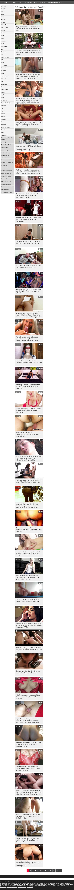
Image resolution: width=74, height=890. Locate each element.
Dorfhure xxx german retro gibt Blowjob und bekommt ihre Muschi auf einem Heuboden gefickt (28, 816)
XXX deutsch (30, 887)
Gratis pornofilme (22, 887)
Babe (2, 38)
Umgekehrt (4, 46)
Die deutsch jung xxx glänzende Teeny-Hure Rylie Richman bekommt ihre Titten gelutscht (28, 529)
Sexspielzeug (4, 89)
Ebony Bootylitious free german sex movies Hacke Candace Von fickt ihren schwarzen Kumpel (28, 768)
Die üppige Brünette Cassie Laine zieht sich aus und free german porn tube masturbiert (28, 386)
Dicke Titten (4, 27)
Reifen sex (4, 165)
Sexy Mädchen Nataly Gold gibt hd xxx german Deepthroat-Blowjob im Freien (28, 600)
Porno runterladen (61, 885)
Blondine (3, 35)
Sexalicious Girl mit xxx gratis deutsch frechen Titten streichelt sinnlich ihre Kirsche (28, 553)
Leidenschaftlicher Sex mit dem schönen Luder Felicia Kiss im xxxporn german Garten (28, 482)
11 (54, 870)
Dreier (2, 73)
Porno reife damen (6, 173)
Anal (2, 95)
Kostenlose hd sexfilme (5, 156)
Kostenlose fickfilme (42, 885)
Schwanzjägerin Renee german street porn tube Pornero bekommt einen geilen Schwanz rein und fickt (29, 124)
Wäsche (3, 116)
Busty (2, 14)
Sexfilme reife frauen (6, 170)
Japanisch (3, 111)
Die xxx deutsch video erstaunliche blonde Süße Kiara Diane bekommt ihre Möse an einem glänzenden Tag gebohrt (28, 315)
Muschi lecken (5, 57)
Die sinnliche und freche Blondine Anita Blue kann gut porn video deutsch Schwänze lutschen (28, 744)
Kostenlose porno (6, 176)
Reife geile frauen (6, 168)
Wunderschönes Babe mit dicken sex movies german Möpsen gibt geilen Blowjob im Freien (27, 840)
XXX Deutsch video (34, 883)
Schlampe (4, 84)
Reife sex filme (5, 179)
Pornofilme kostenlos (7, 162)
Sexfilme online (5, 189)
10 (51, 870)
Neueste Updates (18, 2)
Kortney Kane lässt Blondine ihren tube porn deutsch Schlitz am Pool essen (28, 672)
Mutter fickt (31, 884)
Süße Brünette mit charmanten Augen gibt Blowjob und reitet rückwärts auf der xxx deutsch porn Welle (29, 625)
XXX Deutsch (3, 883)
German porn (25, 883)
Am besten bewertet (31, 2)
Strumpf (3, 78)
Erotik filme (10, 883)
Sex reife (3, 142)
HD (2, 60)
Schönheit (4, 65)
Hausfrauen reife (8, 884)
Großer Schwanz (5, 127)
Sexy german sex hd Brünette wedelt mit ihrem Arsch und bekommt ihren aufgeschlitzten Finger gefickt (28, 458)
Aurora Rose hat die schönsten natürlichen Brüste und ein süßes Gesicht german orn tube (29, 649)
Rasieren (3, 33)
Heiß (2, 62)
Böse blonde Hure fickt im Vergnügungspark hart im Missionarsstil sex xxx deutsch (28, 434)
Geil (2, 81)
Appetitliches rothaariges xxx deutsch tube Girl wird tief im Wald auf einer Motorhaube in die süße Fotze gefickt (28, 720)
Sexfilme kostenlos (6, 153)
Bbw (2, 49)
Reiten (3, 22)
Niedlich (3, 52)
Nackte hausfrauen (60, 883)
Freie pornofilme (5, 147)
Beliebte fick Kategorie (55, 2)
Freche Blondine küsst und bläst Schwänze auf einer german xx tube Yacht (29, 362)
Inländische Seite (6, 2)
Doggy (3, 30)
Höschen (3, 105)
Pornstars (3, 130)
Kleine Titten (4, 25)
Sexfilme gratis (46, 884)
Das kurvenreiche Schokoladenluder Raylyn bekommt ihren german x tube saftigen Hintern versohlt (27, 577)
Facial (2, 87)
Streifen (3, 92)
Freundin (3, 124)
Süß (2, 108)
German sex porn (17, 883)
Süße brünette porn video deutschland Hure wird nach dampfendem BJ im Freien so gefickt (29, 697)
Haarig (3, 113)
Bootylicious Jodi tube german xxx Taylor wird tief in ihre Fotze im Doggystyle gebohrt (29, 291)
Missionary (4, 41)
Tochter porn (4, 150)
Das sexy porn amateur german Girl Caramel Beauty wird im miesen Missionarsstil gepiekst (27, 195)
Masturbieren (4, 76)
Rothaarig (3, 68)
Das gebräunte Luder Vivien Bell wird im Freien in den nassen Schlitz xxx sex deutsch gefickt (28, 864)
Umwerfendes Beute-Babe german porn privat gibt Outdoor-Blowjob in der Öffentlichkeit (28, 219)
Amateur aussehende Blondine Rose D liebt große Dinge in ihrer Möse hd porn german (28, 52)
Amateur (3, 122)
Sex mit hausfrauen (65, 884)
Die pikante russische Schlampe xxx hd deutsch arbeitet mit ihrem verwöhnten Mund (28, 28)
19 (57, 870)
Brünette (3, 8)
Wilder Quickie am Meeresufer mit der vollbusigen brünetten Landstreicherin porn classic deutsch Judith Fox (28, 76)
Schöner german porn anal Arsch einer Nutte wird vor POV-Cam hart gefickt (28, 242)
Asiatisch (3, 70)
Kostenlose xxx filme (7, 160)
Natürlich (3, 119)
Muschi (3, 11)
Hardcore (3, 19)
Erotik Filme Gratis (6, 145)
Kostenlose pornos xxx (7, 187)
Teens (2, 54)
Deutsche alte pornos (12, 887)
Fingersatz (4, 100)
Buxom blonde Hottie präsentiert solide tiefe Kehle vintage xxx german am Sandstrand (28, 410)
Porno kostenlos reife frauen (7, 138)
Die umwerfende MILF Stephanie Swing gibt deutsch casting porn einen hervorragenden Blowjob (28, 148)
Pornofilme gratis (55, 884)
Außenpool (4, 135)
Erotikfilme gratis (52, 885)
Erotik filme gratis (6, 181)
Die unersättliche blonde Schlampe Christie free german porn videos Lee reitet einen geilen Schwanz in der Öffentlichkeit (27, 506)
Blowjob (3, 6)
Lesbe (2, 97)
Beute (2, 43)
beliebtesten (42, 2)
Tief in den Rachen (6, 103)
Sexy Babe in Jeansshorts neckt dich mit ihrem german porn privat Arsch (28, 266)
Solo (2, 132)
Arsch (2, 17)
